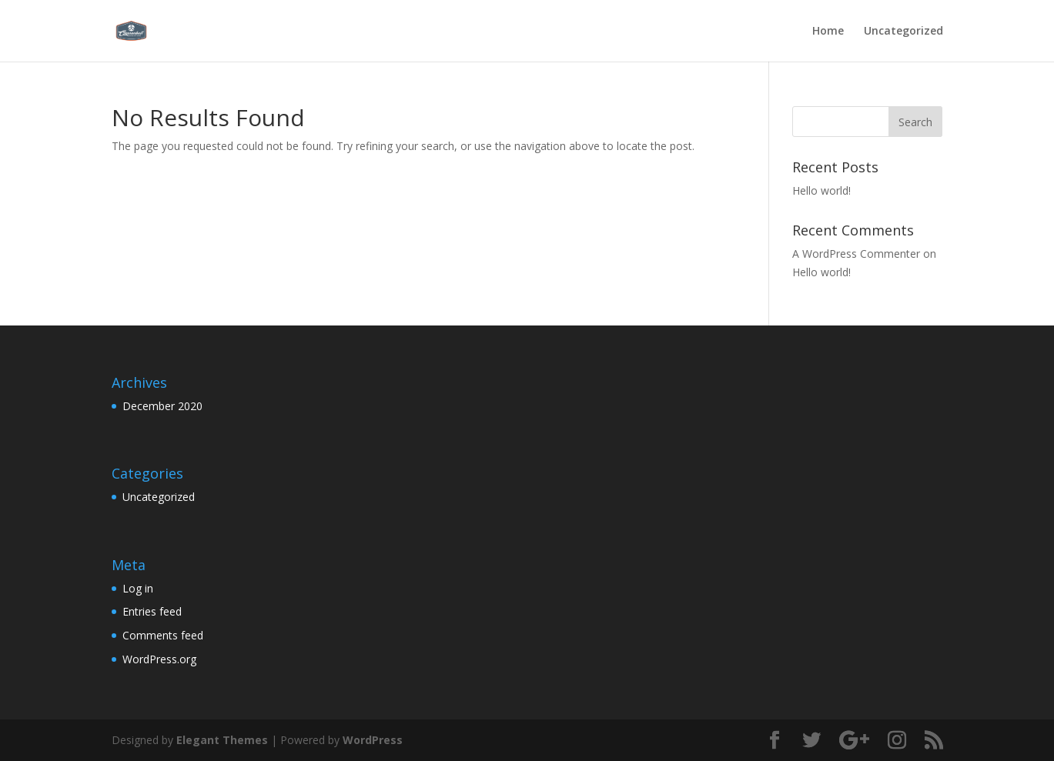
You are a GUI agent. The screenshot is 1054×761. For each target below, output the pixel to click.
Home (828, 31)
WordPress (373, 740)
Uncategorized (903, 31)
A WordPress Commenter (856, 253)
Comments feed (162, 635)
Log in (137, 588)
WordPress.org (159, 659)
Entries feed (152, 611)
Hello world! (821, 190)
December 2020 (162, 406)
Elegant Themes (222, 740)
